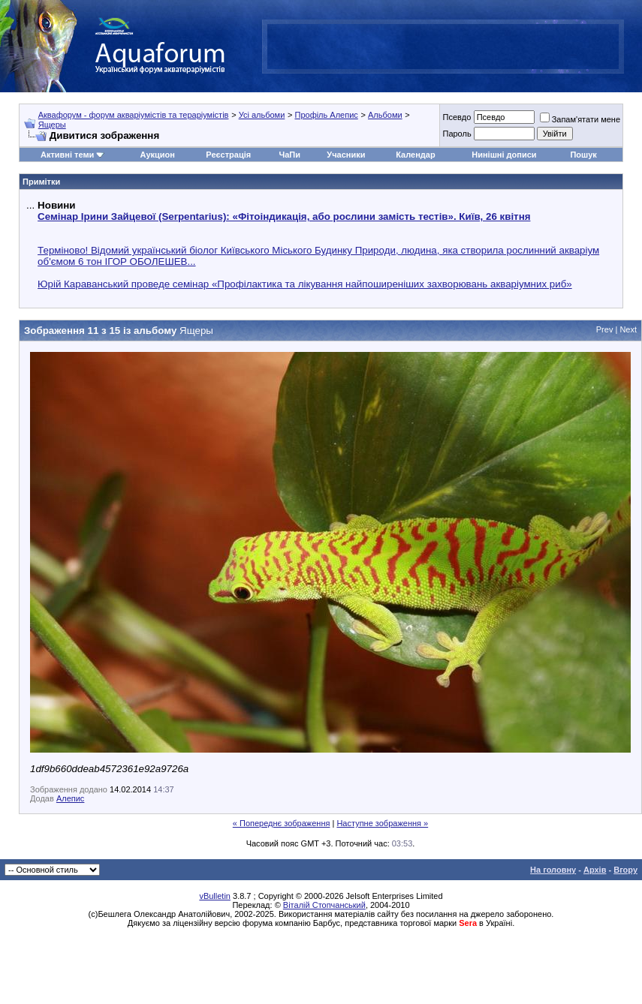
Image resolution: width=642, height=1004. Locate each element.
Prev (604, 329)
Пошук (583, 154)
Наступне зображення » (382, 823)
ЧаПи (290, 154)
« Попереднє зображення (281, 823)
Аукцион (157, 154)
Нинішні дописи (504, 154)
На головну (553, 869)
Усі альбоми (262, 114)
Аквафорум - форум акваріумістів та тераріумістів (133, 114)
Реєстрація (228, 154)
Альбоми (385, 114)
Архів (594, 869)
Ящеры (52, 124)
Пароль (456, 133)
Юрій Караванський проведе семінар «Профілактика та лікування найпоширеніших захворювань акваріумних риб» (305, 284)
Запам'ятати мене (580, 119)
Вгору (625, 869)
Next (628, 329)
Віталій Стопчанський (324, 904)
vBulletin (215, 895)
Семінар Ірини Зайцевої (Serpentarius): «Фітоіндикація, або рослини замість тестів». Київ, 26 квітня (284, 216)
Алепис (70, 798)
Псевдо (456, 117)
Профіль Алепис (325, 114)
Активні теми (67, 154)
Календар (415, 154)
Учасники (346, 154)
